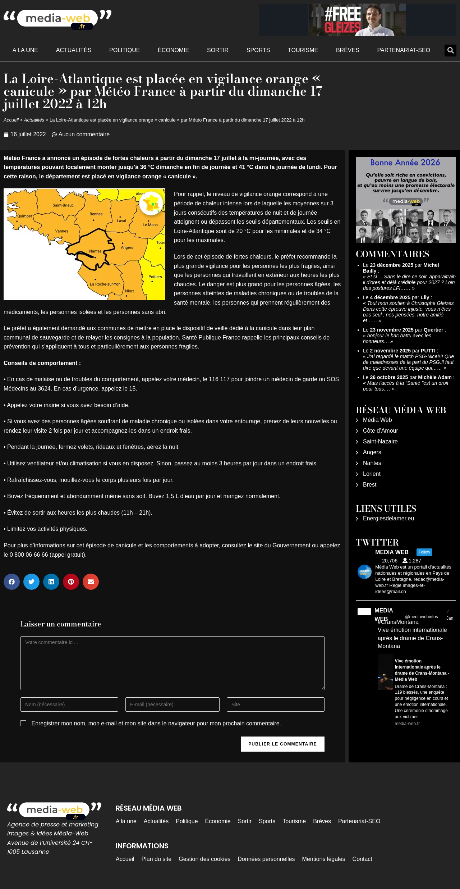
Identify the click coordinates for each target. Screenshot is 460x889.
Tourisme (303, 50)
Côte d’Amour (380, 431)
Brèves (347, 50)
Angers (372, 452)
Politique (124, 50)
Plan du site (157, 859)
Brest (369, 485)
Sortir (218, 50)
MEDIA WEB (383, 614)
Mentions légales (323, 859)
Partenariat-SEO (404, 50)
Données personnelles (266, 859)
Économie (173, 50)
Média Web (377, 420)
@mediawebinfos (421, 616)
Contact (362, 859)
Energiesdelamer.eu (388, 518)
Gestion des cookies (204, 859)
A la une (25, 50)
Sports (258, 50)
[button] (450, 50)
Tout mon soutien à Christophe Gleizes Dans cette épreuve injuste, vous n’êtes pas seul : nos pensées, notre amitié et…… (408, 311)
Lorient (372, 474)
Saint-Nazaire (380, 441)
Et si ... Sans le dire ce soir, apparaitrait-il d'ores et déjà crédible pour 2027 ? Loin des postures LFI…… (409, 282)
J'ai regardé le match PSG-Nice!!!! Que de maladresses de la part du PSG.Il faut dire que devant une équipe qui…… (408, 362)
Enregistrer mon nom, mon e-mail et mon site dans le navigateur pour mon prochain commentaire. (156, 723)
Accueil (11, 120)
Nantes (372, 463)
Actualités (74, 50)
